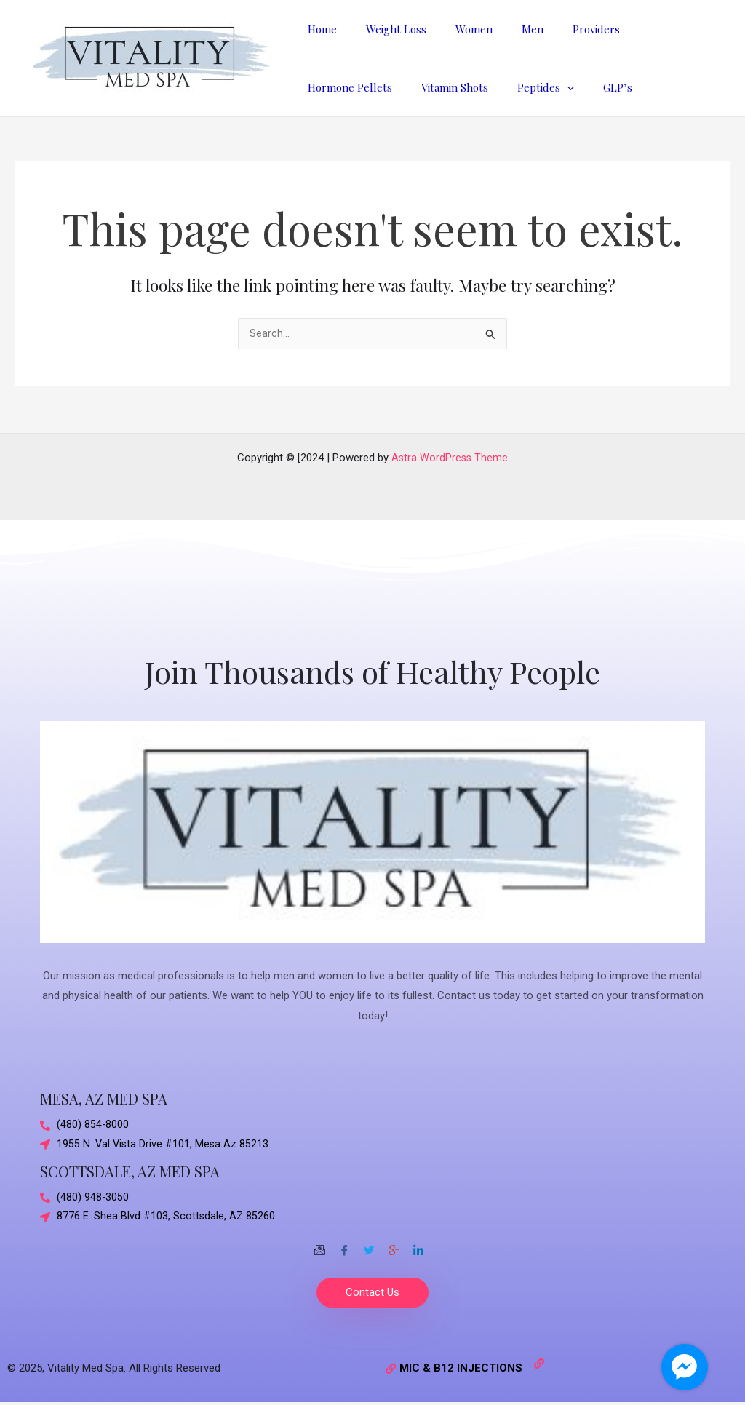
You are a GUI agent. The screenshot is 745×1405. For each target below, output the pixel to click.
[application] (443, 87)
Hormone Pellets (651, 29)
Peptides (421, 87)
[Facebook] (344, 1245)
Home (318, 29)
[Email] (319, 1245)
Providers (563, 29)
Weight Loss (385, 29)
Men (507, 29)
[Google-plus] (394, 1245)
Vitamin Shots (337, 87)
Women (455, 29)
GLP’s (486, 87)
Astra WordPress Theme (450, 454)
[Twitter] (369, 1245)
